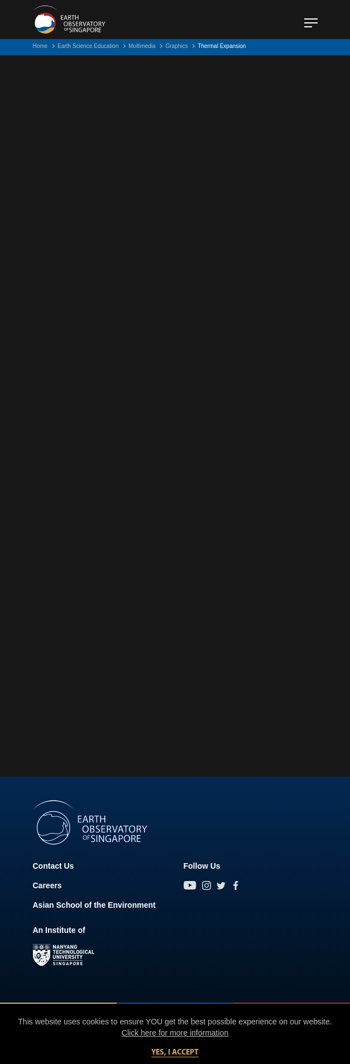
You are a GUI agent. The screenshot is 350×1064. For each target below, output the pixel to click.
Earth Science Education (88, 46)
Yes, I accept (175, 1052)
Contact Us (53, 865)
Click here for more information (175, 1032)
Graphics (176, 46)
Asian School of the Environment (94, 905)
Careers (47, 885)
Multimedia (141, 46)
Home (40, 46)
